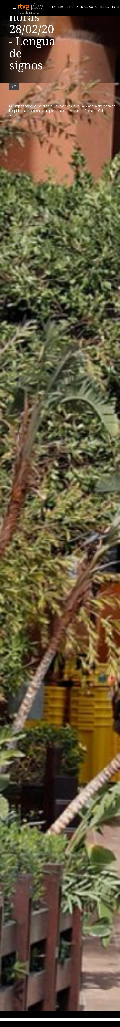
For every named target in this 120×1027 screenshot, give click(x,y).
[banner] (34, 7)
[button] (13, 7)
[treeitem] (58, 7)
